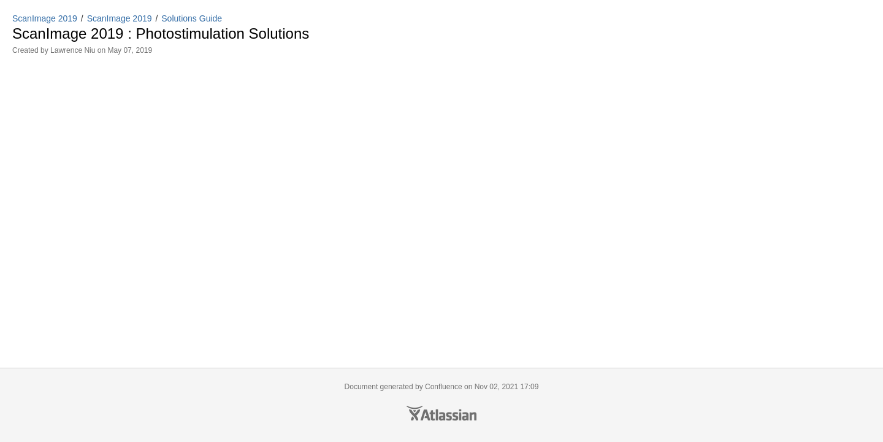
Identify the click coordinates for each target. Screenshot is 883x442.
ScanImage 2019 (44, 18)
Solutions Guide (191, 18)
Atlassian (441, 413)
